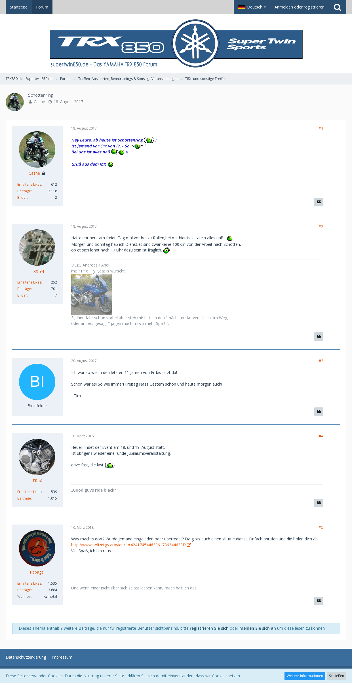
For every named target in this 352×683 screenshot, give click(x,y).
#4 (321, 436)
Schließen (336, 675)
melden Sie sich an (257, 628)
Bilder (22, 197)
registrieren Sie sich (209, 628)
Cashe (39, 101)
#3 (321, 360)
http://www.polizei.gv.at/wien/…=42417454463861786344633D (128, 544)
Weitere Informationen (305, 675)
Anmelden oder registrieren (299, 7)
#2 (321, 226)
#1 (321, 128)
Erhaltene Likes (29, 184)
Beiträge (24, 191)
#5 (321, 527)
